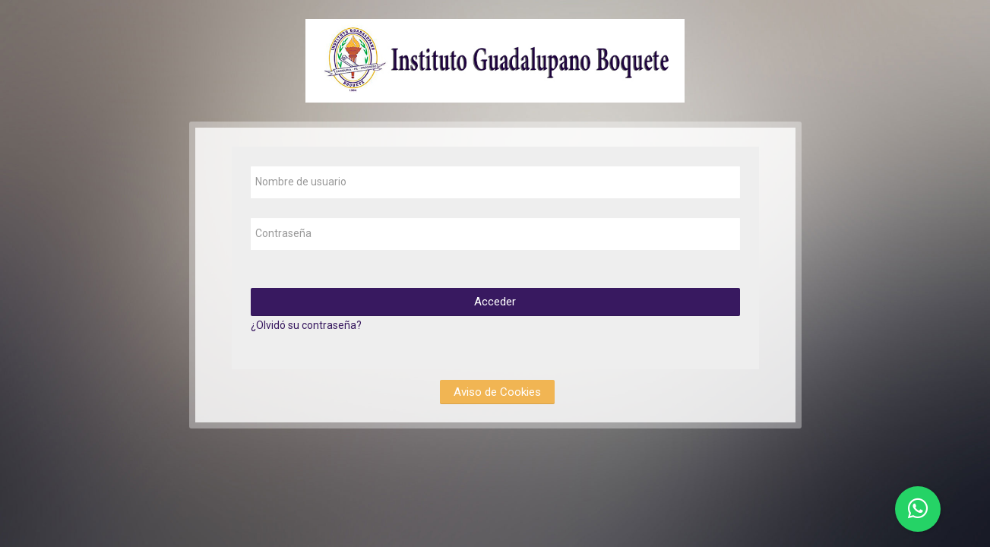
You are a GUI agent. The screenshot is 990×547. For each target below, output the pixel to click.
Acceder (495, 301)
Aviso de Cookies (497, 392)
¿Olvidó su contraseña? (306, 325)
